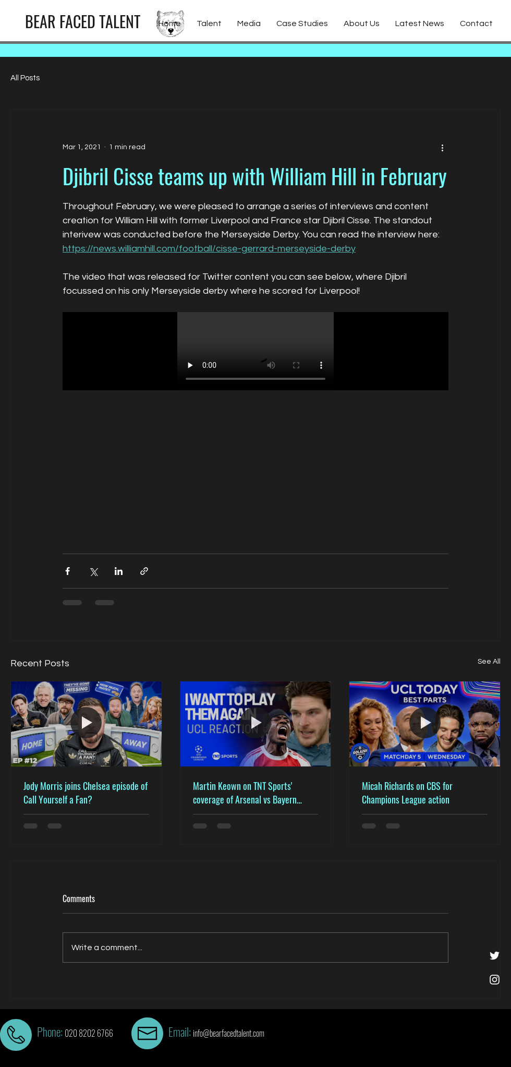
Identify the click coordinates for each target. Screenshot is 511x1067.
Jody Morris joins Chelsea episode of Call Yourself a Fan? (85, 792)
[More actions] (442, 147)
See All (489, 661)
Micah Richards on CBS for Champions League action (407, 792)
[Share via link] (144, 571)
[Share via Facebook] (67, 571)
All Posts (25, 78)
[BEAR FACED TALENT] (82, 21)
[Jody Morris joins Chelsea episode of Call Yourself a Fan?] (86, 723)
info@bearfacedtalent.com (228, 1033)
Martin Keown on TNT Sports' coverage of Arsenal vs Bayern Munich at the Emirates (245, 792)
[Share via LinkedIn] (119, 571)
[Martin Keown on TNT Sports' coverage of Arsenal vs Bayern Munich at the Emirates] (255, 723)
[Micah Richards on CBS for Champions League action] (424, 723)
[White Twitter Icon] (494, 955)
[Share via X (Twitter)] (93, 571)
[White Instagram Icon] (494, 979)
